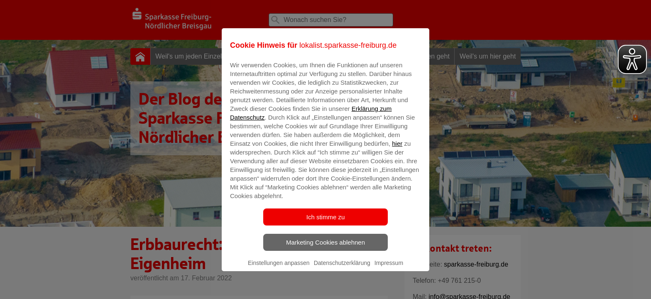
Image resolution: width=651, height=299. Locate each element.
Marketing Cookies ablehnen (325, 248)
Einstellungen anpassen (279, 268)
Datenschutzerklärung (342, 268)
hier (397, 149)
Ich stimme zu (325, 222)
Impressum (388, 268)
